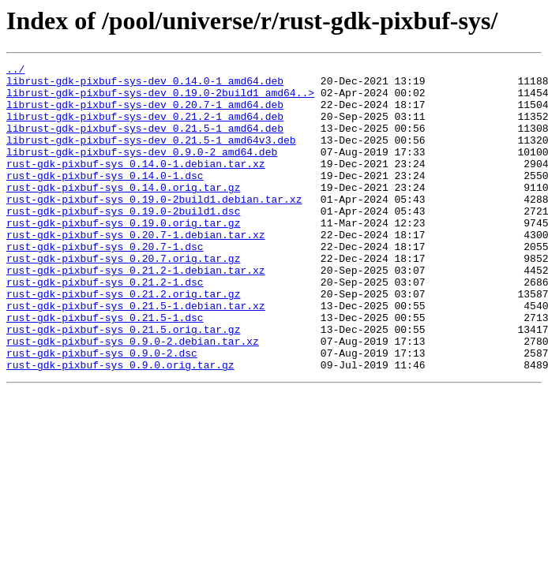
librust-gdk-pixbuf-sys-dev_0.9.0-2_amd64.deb (141, 170)
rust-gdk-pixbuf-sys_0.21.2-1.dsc (105, 327)
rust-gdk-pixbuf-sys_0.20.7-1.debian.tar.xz (135, 270)
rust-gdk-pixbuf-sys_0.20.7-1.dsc (105, 284)
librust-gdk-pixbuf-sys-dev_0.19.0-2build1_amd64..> (160, 99)
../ (15, 71)
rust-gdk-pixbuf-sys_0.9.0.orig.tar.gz (120, 426)
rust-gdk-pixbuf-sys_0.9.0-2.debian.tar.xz (132, 397)
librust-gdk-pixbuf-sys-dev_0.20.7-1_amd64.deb (144, 113)
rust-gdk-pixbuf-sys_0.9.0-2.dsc (101, 412)
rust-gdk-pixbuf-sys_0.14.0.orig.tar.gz (123, 213)
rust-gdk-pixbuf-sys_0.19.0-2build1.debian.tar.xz (154, 227)
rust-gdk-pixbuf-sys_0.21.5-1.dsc (105, 369)
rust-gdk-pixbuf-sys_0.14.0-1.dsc (105, 199)
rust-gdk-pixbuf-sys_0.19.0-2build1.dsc (123, 241)
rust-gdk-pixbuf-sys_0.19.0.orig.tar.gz (123, 255)
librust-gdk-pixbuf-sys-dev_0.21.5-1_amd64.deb (144, 142)
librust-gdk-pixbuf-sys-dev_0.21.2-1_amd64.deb (144, 128)
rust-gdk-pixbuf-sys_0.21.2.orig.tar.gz (123, 341)
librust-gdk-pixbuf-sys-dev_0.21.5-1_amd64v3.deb (151, 156)
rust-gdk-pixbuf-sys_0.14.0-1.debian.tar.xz (135, 185)
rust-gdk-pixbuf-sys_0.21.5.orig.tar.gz (123, 383)
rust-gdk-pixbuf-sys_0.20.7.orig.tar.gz (123, 298)
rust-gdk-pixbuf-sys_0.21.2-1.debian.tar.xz (135, 312)
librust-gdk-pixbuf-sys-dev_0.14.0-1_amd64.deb (144, 85)
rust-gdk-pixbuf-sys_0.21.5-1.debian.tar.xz (135, 355)
